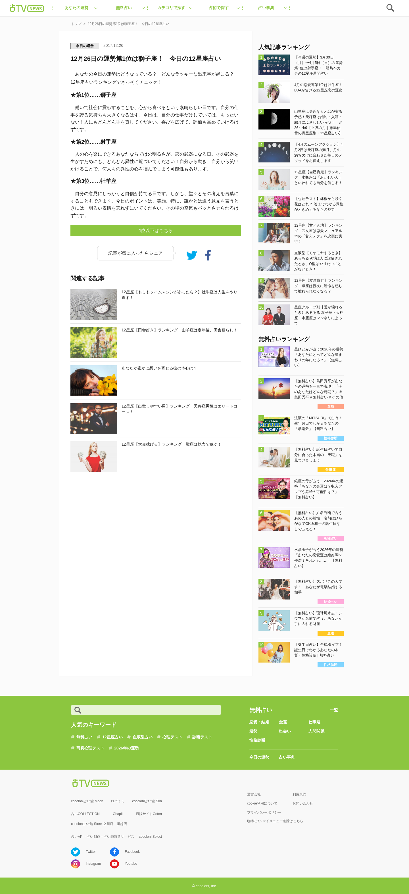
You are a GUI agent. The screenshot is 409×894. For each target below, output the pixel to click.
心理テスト (172, 737)
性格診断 (257, 740)
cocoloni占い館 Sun (147, 801)
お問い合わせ (303, 803)
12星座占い (112, 737)
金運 (283, 722)
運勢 (253, 731)
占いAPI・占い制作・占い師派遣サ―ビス (102, 837)
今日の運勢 (85, 46)
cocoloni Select (150, 837)
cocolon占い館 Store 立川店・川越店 (99, 824)
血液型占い (143, 737)
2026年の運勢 (126, 748)
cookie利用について (262, 803)
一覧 (334, 710)
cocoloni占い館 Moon (87, 801)
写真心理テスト (90, 748)
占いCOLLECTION (85, 814)
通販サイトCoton (149, 814)
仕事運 (314, 722)
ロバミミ (117, 801)
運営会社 (254, 794)
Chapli (117, 814)
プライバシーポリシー (264, 812)
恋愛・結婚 (259, 722)
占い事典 (287, 757)
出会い (285, 731)
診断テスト (202, 737)
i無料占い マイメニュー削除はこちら (275, 821)
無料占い (84, 737)
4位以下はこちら (156, 230)
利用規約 (299, 794)
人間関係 (316, 731)
